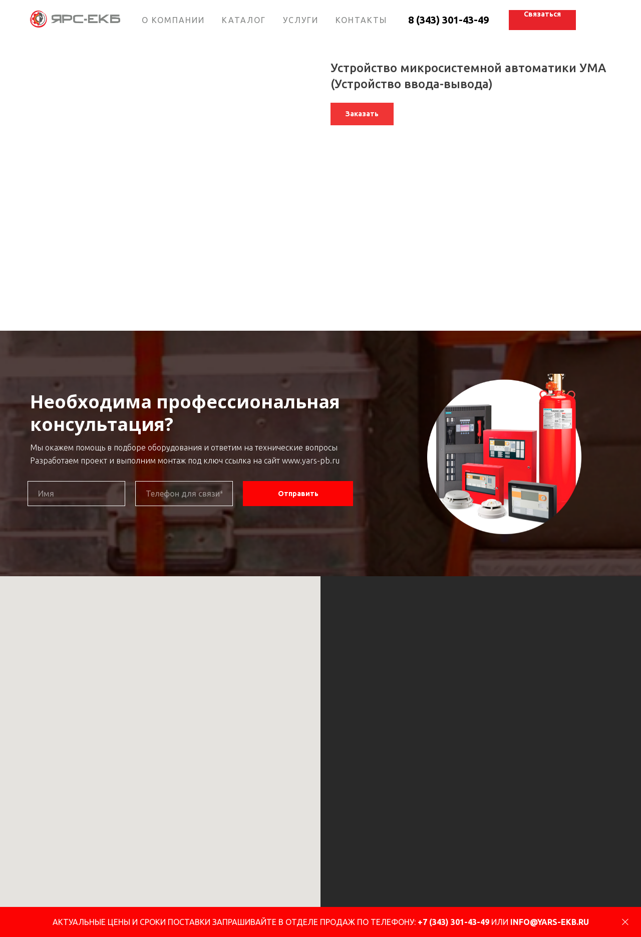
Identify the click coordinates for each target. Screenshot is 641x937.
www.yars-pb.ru (311, 460)
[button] (542, 20)
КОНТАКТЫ (361, 20)
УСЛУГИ (300, 20)
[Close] (625, 922)
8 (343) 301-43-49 (448, 20)
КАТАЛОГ (244, 20)
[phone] (184, 493)
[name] (76, 493)
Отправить (298, 494)
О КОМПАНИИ (173, 20)
